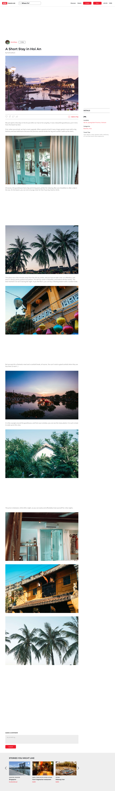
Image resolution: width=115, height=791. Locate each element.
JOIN (110, 3)
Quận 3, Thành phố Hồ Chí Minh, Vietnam (42, 777)
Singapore (12, 779)
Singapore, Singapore (14, 777)
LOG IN (105, 3)
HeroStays (14, 42)
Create (87, 3)
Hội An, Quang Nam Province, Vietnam (95, 122)
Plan (97, 3)
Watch (79, 3)
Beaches (86, 128)
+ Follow (22, 42)
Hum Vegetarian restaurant (41, 779)
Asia (90, 128)
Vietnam (58, 777)
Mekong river (60, 779)
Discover (73, 3)
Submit (10, 747)
